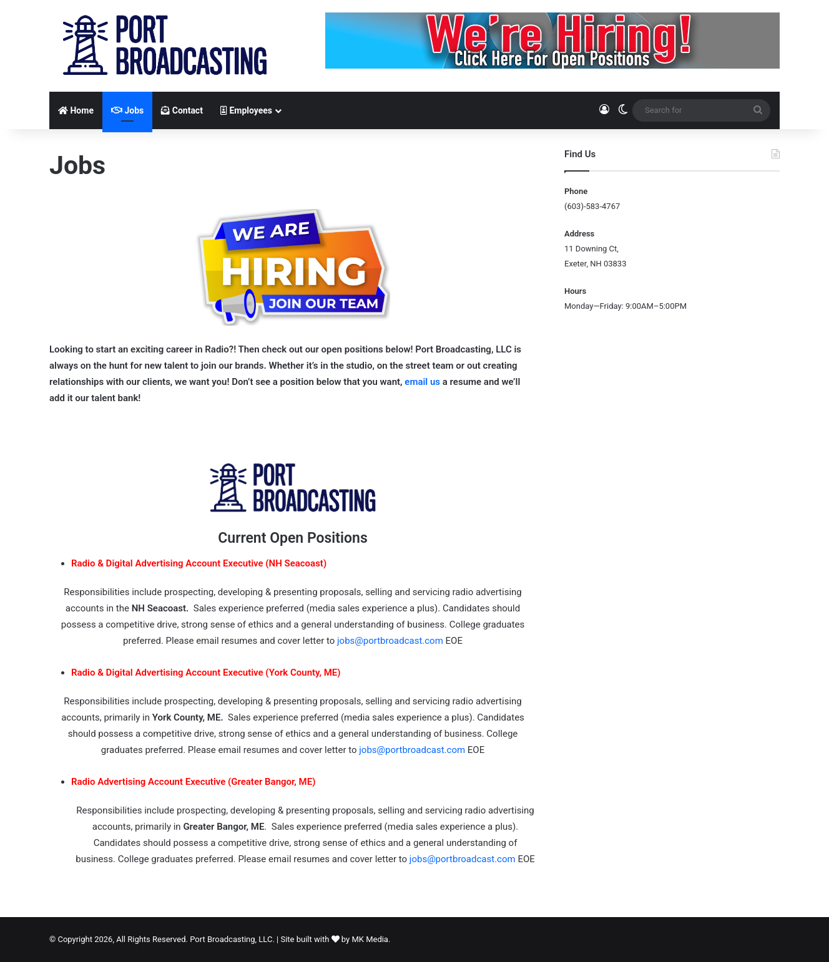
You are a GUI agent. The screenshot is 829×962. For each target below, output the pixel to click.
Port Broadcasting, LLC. (232, 939)
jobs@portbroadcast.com (390, 640)
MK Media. (370, 939)
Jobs (127, 110)
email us (422, 381)
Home (76, 110)
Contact (182, 110)
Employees (246, 110)
